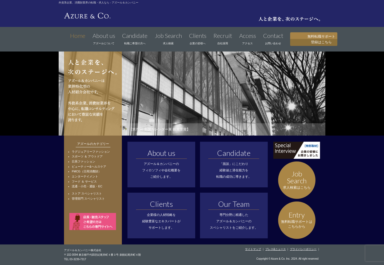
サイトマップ (253, 249)
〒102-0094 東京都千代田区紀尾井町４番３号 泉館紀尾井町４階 (102, 254)
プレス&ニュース (275, 249)
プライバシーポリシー (303, 249)
